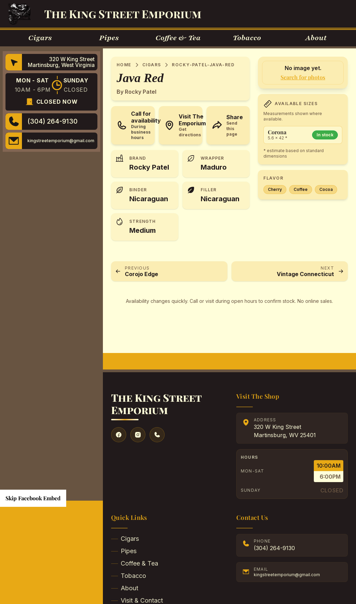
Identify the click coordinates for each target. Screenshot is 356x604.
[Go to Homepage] (19, 14)
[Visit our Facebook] (118, 434)
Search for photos (303, 77)
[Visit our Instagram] (137, 434)
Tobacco (128, 575)
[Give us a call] (157, 434)
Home (124, 64)
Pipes (124, 551)
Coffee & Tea (134, 563)
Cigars (151, 64)
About (124, 588)
